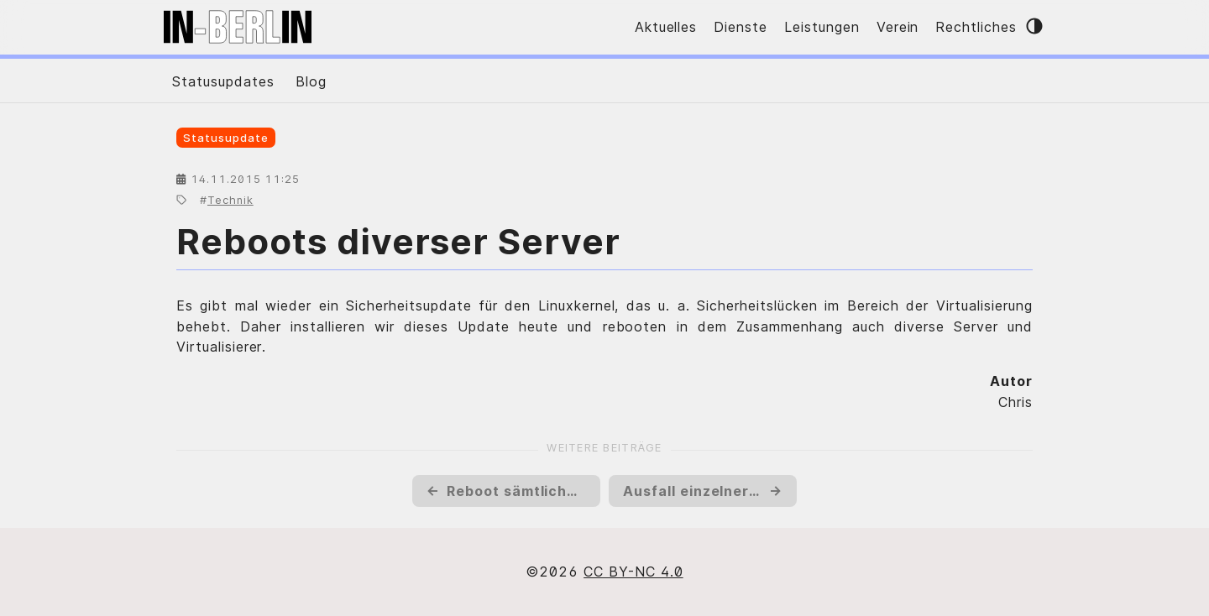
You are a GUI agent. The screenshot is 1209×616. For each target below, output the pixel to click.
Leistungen (822, 26)
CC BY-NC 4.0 (633, 571)
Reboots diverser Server (398, 241)
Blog (311, 81)
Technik (230, 200)
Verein (898, 26)
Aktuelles (666, 26)
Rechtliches (976, 26)
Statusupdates (223, 81)
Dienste (740, 26)
